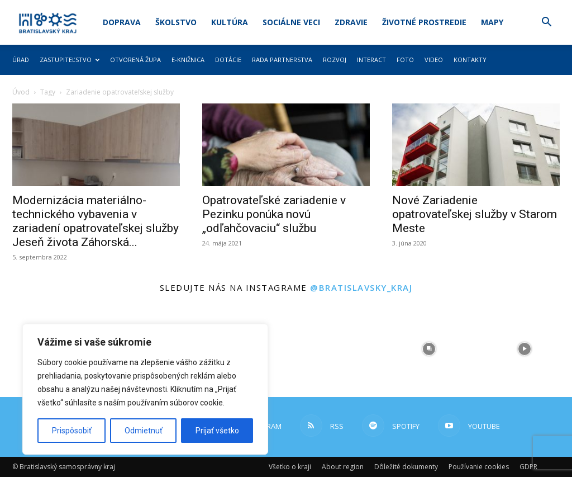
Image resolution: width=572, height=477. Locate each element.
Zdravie (351, 22)
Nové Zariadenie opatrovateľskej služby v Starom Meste (474, 214)
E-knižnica (187, 59)
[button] (546, 23)
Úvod (21, 92)
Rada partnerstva (282, 59)
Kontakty (470, 59)
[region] (145, 389)
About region (343, 466)
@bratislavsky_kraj (361, 287)
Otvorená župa (135, 59)
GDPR (528, 466)
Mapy (492, 22)
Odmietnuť (144, 430)
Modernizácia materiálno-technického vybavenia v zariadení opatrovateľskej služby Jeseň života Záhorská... (95, 221)
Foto (405, 59)
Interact (371, 59)
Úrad (20, 59)
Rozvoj (334, 59)
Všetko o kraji (290, 466)
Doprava (122, 22)
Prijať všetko (217, 430)
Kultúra (229, 22)
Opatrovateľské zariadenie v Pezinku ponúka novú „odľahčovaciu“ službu (274, 214)
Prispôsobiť (72, 430)
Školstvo (176, 22)
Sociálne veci (291, 22)
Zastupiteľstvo (69, 59)
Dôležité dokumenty (406, 466)
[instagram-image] (334, 349)
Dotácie (228, 59)
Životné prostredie (424, 22)
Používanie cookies (479, 466)
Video (434, 59)
